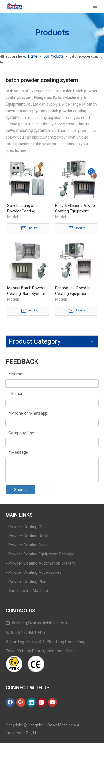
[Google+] (20, 702)
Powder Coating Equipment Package (41, 554)
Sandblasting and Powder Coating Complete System (23, 208)
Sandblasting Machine (28, 590)
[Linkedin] (31, 702)
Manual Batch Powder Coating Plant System (26, 291)
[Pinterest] (41, 702)
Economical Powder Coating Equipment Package (72, 291)
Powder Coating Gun (27, 526)
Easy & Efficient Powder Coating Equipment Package (75, 208)
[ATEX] (25, 664)
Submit (20, 489)
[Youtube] (52, 702)
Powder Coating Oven (28, 544)
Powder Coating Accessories (35, 572)
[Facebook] (10, 702)
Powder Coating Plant (28, 581)
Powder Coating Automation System (41, 563)
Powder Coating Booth (29, 535)
